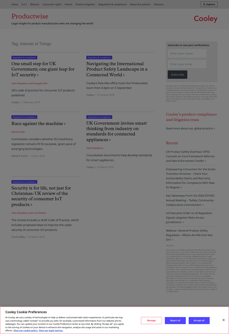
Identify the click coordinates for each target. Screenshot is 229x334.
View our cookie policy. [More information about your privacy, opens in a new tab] (25, 330)
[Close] (223, 320)
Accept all (199, 320)
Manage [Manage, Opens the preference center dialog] (151, 320)
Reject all (175, 320)
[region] (114, 320)
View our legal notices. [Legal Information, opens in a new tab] (51, 330)
